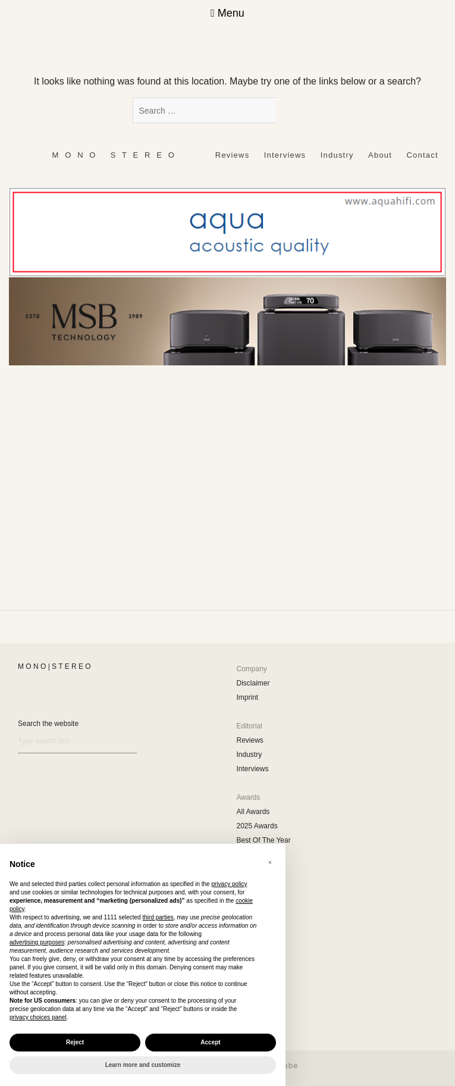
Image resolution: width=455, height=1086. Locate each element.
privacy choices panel (38, 1017)
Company (252, 669)
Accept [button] (210, 1042)
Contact (422, 155)
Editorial (249, 726)
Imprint (248, 697)
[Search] (77, 741)
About (380, 155)
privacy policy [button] (229, 884)
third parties (157, 917)
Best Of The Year (264, 840)
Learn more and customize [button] (143, 1065)
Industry (337, 155)
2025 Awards (257, 826)
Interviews (285, 155)
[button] (270, 862)
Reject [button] (75, 1042)
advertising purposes (37, 942)
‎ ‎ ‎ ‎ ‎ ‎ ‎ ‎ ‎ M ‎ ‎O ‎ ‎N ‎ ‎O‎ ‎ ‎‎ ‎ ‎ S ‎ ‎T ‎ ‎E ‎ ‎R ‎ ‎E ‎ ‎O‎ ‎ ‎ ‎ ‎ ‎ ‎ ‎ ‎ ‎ (113, 155)
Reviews (232, 155)
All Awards (253, 812)
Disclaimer (253, 683)
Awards (249, 797)
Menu (227, 13)
